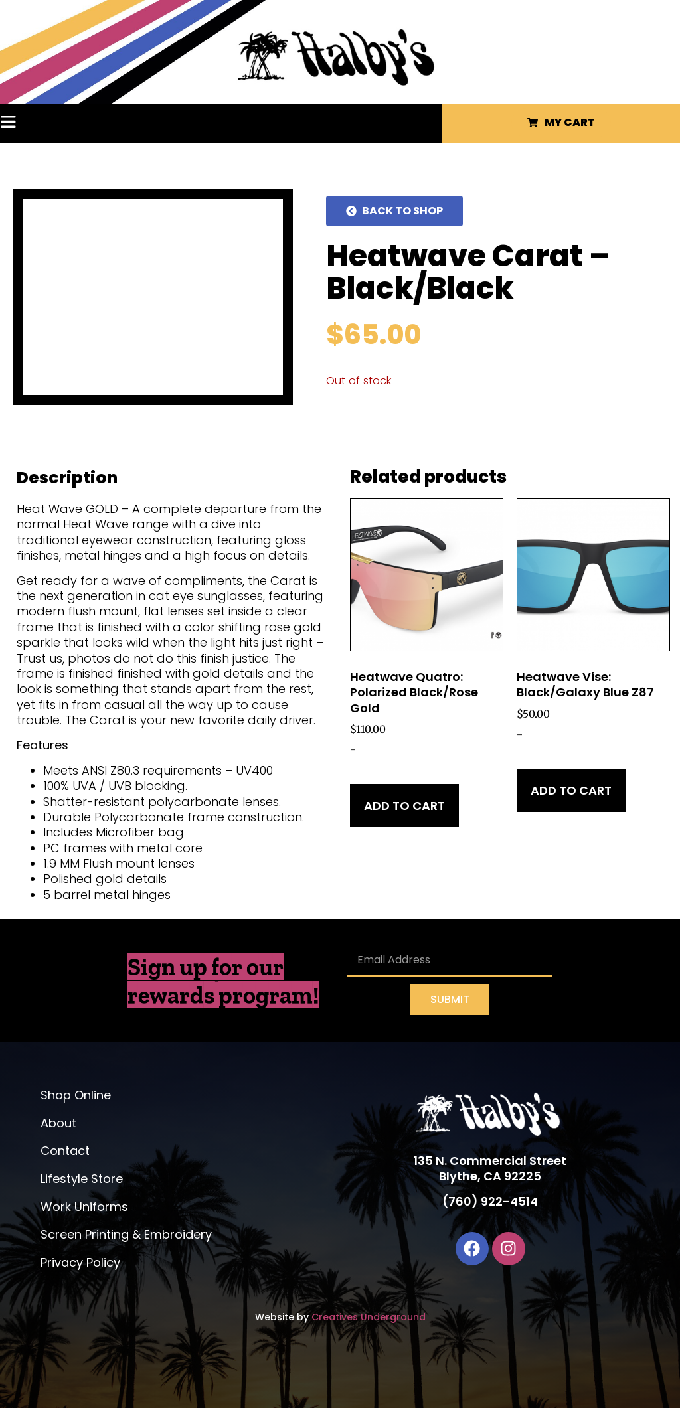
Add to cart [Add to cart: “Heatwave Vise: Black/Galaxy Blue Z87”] (571, 790)
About (58, 1123)
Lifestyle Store (82, 1178)
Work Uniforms (84, 1206)
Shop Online (76, 1095)
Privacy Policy (80, 1262)
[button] (34, 123)
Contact (65, 1150)
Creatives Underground (368, 1317)
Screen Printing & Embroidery (126, 1234)
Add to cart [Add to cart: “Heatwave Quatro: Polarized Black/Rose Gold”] (404, 805)
